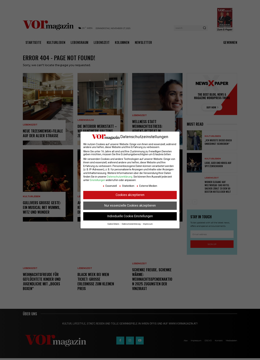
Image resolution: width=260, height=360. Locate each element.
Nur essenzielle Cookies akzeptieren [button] (130, 205)
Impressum (148, 224)
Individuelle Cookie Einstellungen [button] (130, 216)
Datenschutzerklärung (119, 176)
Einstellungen (97, 180)
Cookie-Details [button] (113, 224)
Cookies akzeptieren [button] (130, 195)
